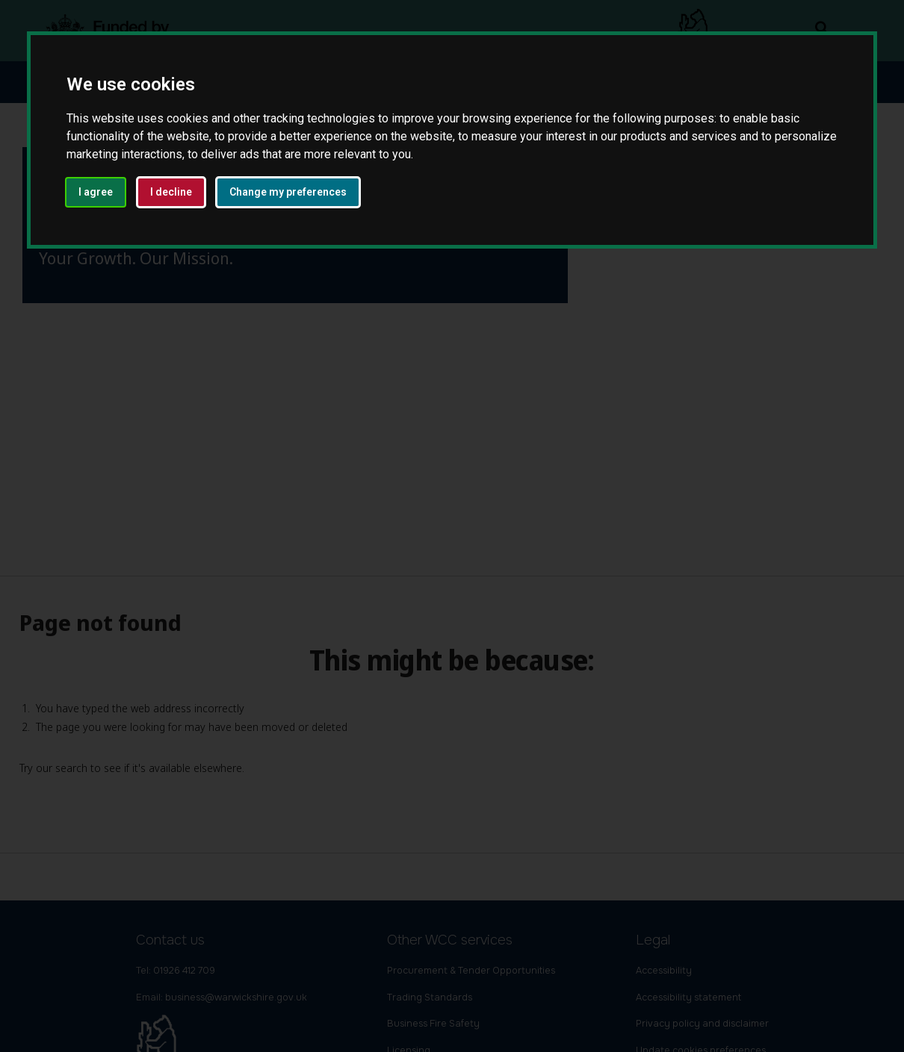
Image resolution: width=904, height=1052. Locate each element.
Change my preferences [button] (288, 192)
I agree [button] (95, 192)
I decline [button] (171, 192)
